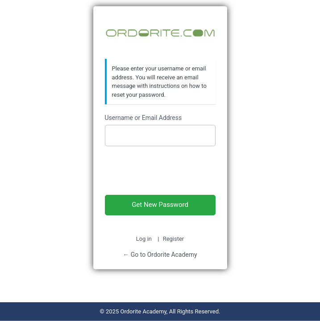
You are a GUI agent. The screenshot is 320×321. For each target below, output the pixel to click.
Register (173, 238)
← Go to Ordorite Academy (160, 254)
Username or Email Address (143, 117)
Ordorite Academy (160, 33)
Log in (144, 238)
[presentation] (160, 168)
